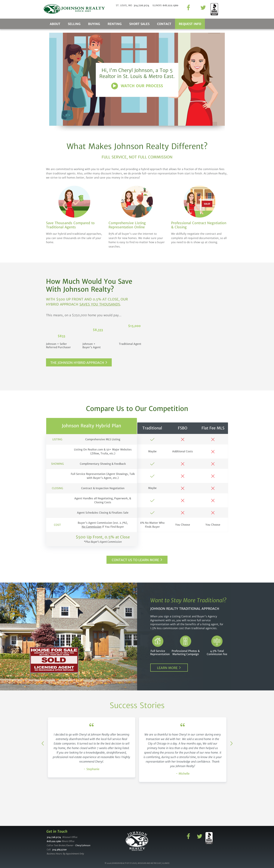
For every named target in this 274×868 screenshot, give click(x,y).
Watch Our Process (142, 85)
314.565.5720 (59, 849)
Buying (94, 24)
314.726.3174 (54, 837)
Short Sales (139, 24)
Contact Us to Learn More (135, 560)
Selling (74, 24)
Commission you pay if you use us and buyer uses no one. (199, 360)
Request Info (190, 24)
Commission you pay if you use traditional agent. (200, 328)
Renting (115, 24)
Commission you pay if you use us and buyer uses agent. (199, 344)
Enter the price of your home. (199, 314)
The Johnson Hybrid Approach (77, 363)
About (55, 24)
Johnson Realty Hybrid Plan (91, 426)
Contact (164, 24)
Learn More (167, 668)
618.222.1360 (54, 841)
